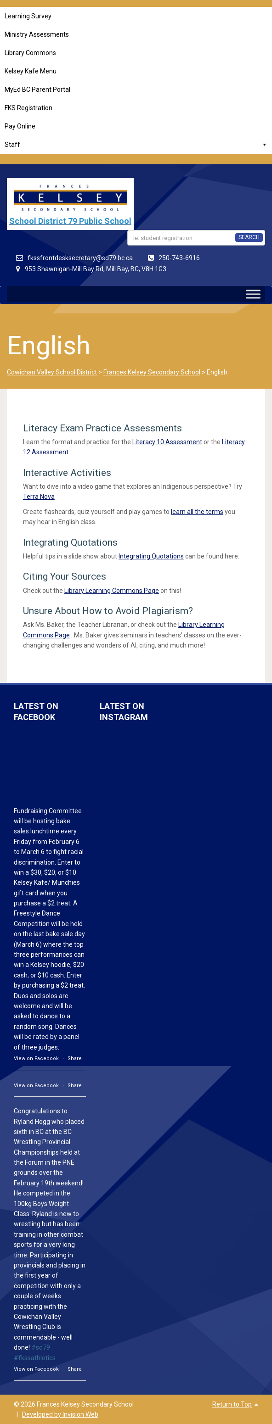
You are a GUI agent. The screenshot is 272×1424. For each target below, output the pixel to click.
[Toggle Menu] (253, 294)
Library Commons (30, 52)
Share (75, 1058)
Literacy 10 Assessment (167, 442)
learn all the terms (197, 511)
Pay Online (20, 126)
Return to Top (232, 1404)
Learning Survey (28, 16)
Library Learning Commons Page (111, 590)
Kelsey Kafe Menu (31, 71)
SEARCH (249, 237)
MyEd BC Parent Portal (37, 89)
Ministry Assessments (37, 34)
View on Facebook (36, 1058)
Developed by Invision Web (60, 1414)
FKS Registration (28, 108)
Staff (136, 144)
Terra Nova (39, 496)
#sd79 (40, 1347)
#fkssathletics (35, 1358)
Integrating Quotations (151, 556)
